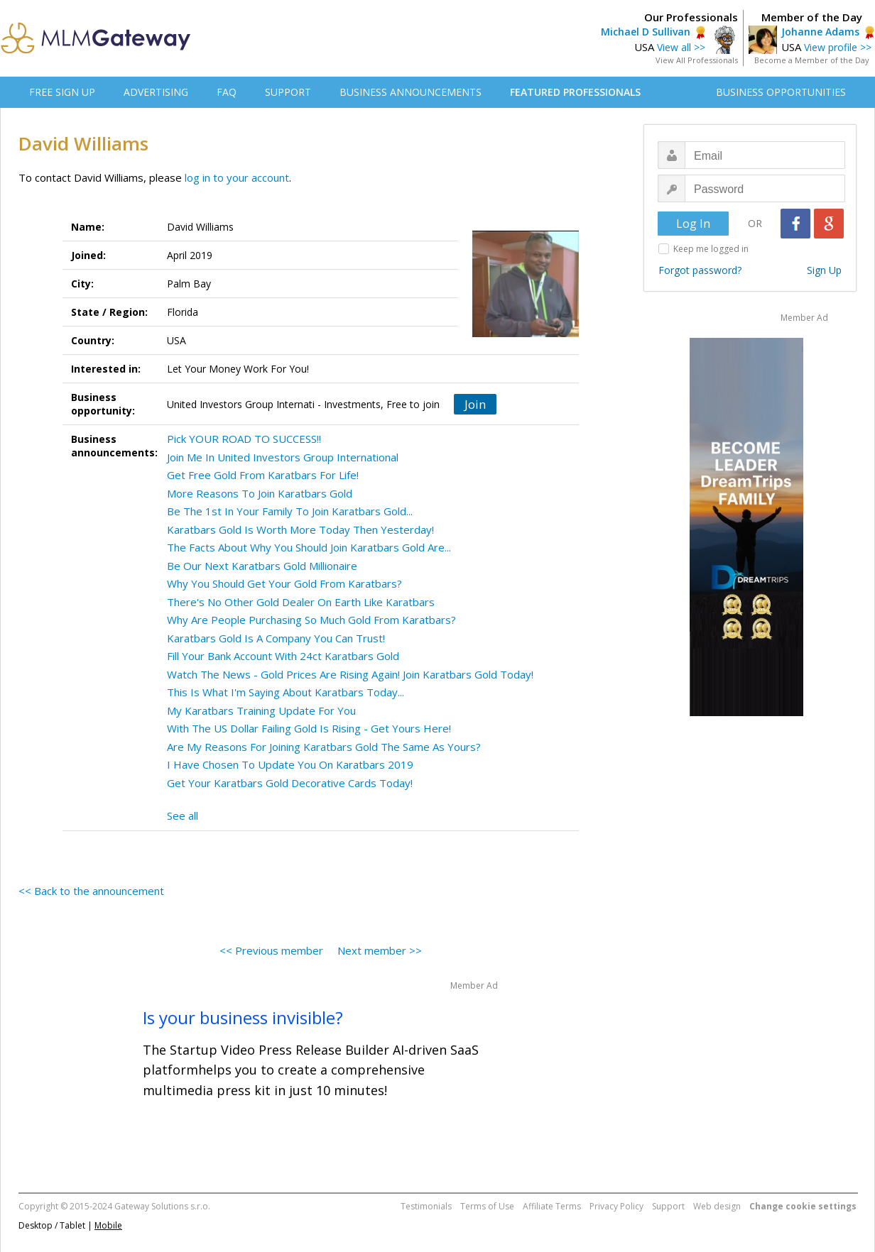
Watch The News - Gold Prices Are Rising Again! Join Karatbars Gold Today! (350, 674)
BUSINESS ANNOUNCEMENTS (410, 92)
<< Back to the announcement (91, 891)
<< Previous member (271, 950)
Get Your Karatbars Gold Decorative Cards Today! (290, 783)
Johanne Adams (820, 31)
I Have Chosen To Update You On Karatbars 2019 (290, 764)
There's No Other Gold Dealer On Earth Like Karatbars (301, 602)
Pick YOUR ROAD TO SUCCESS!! (244, 439)
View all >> (681, 47)
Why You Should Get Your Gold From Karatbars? (284, 583)
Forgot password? (699, 270)
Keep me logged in (711, 249)
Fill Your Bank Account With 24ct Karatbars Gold (283, 656)
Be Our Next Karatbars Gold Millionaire (262, 566)
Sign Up (824, 270)
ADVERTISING (156, 92)
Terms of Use (487, 1206)
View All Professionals (697, 60)
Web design (717, 1206)
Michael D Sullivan (645, 31)
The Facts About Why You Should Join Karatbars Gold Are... (309, 547)
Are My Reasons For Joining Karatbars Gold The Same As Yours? (324, 747)
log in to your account (237, 177)
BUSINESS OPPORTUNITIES (781, 92)
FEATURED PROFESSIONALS (575, 92)
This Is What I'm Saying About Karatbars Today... (285, 692)
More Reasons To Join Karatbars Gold (259, 493)
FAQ (227, 92)
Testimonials (426, 1206)
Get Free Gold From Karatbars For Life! (263, 475)
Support (668, 1206)
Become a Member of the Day (811, 60)
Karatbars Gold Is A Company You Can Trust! (276, 638)
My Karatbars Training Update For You (261, 710)
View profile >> (837, 47)
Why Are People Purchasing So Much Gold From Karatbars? (311, 620)
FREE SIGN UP (62, 92)
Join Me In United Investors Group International (282, 457)
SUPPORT (288, 92)
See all (182, 815)
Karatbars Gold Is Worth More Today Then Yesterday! (300, 529)
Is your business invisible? (243, 1017)
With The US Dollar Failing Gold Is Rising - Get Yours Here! (309, 728)
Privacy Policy (616, 1206)
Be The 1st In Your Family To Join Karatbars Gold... (290, 511)
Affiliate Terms (552, 1206)
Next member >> (379, 950)
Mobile (108, 1225)
